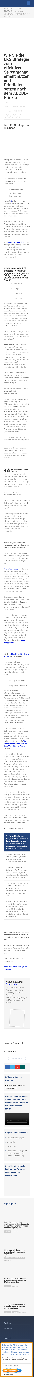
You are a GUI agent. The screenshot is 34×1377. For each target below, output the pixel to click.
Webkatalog (8, 1328)
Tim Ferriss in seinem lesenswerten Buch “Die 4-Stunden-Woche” (15, 743)
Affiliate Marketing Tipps (15, 1138)
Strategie (22, 107)
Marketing (15, 107)
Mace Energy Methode (16, 242)
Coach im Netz (12, 1146)
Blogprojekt (11, 1142)
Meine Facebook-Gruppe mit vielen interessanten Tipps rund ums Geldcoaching (17, 1153)
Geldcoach (10, 111)
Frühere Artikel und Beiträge (15, 1085)
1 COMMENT (18, 111)
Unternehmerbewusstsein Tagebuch (14, 1257)
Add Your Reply (17, 1058)
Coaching (8, 107)
